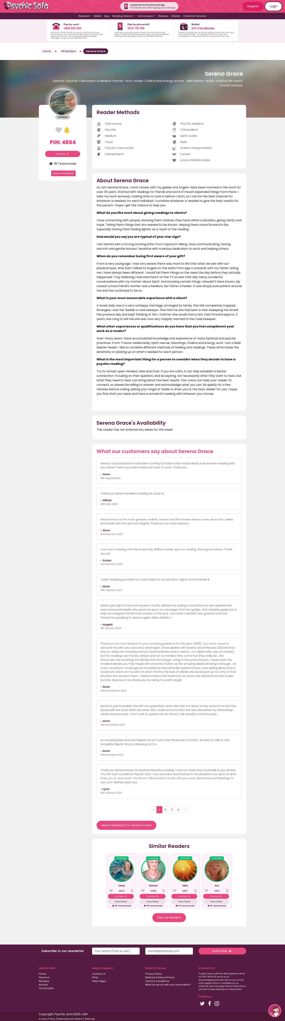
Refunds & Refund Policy (159, 977)
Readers (44, 981)
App (106, 16)
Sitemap (90, 1018)
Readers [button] (84, 16)
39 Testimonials (62, 164)
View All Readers (169, 917)
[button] (274, 1010)
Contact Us (98, 973)
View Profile (121, 901)
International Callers (70, 1018)
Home (47, 51)
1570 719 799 (136, 28)
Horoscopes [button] (146, 16)
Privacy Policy (153, 973)
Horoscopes (46, 988)
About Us (44, 977)
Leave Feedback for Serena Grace (126, 825)
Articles (175, 16)
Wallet (97, 16)
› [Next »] (184, 810)
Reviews (163, 16)
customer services (208, 986)
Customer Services (194, 16)
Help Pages (99, 981)
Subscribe (222, 951)
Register (253, 6)
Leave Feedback (63, 173)
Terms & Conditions (157, 981)
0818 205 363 (72, 28)
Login (273, 6)
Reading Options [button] (122, 16)
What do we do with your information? (168, 984)
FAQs (95, 977)
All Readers (68, 51)
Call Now (62, 154)
